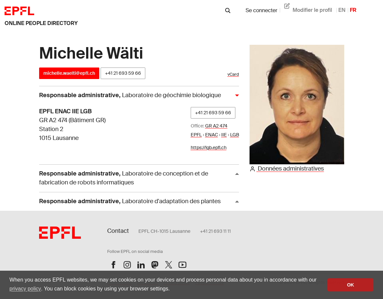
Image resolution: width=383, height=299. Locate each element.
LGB (234, 135)
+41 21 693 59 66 (123, 73)
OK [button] (350, 284)
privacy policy (25, 288)
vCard (233, 74)
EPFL (196, 135)
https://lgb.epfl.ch (209, 147)
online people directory (41, 23)
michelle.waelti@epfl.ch (69, 73)
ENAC (211, 135)
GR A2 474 (216, 126)
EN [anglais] (342, 10)
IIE (224, 135)
